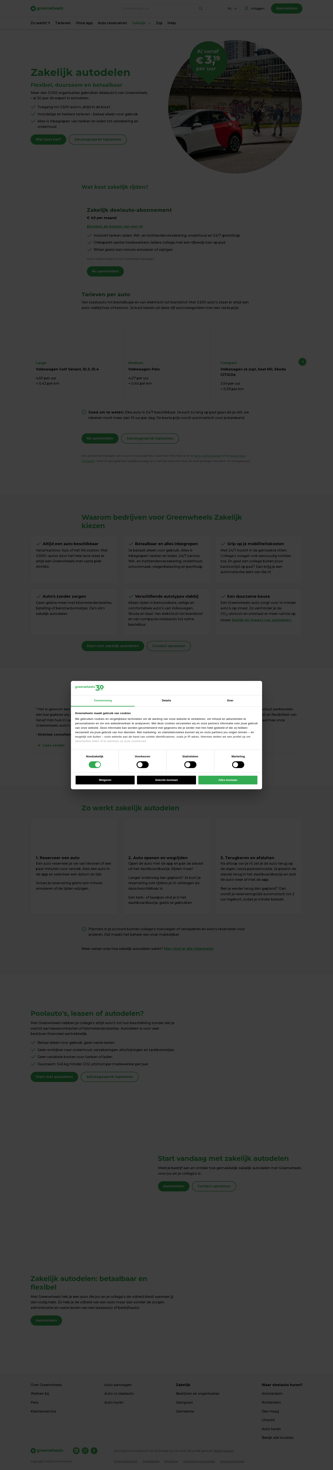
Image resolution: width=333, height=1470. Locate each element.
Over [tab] (230, 700)
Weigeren (105, 780)
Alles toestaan (228, 780)
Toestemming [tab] (103, 700)
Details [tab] (166, 700)
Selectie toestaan (166, 780)
